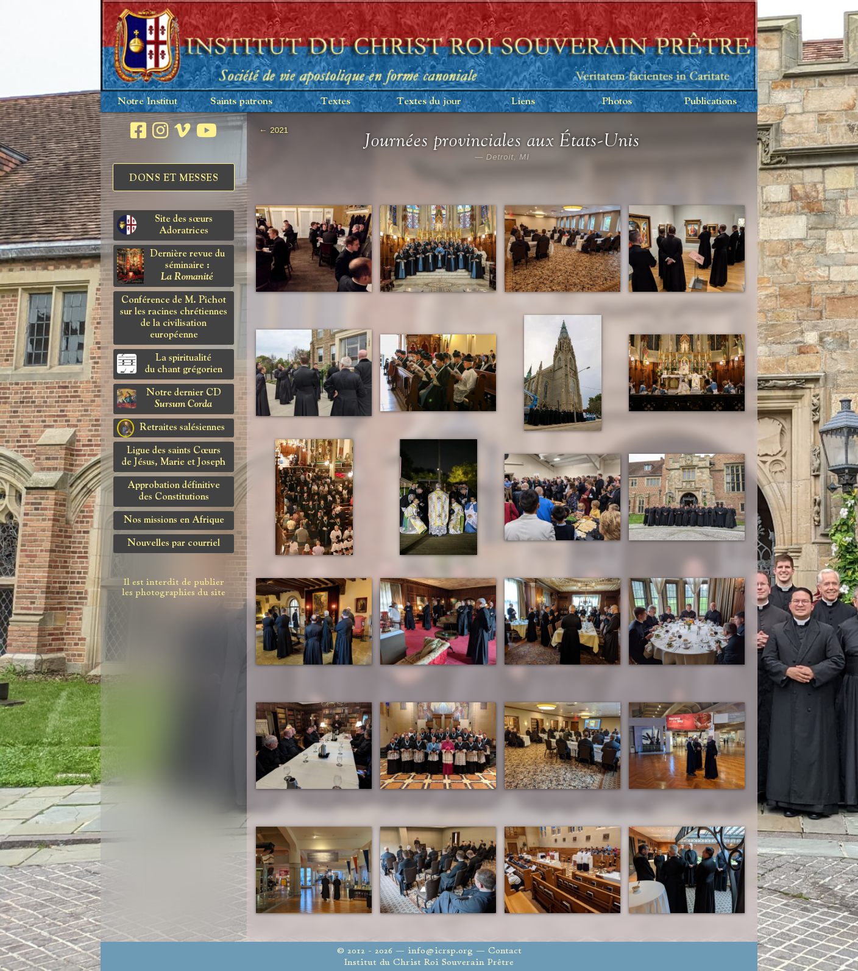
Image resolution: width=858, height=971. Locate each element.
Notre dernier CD (169, 398)
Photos (617, 101)
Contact (505, 950)
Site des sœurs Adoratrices (165, 225)
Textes (335, 101)
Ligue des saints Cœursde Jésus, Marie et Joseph (173, 456)
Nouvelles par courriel (173, 543)
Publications (710, 101)
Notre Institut (147, 101)
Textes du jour (429, 101)
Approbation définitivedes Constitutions (173, 491)
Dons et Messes (173, 178)
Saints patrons (241, 101)
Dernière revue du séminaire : (171, 266)
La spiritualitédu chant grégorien (169, 364)
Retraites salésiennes (171, 428)
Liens (523, 101)
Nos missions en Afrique (174, 520)
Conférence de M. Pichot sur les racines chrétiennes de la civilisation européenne (173, 317)
